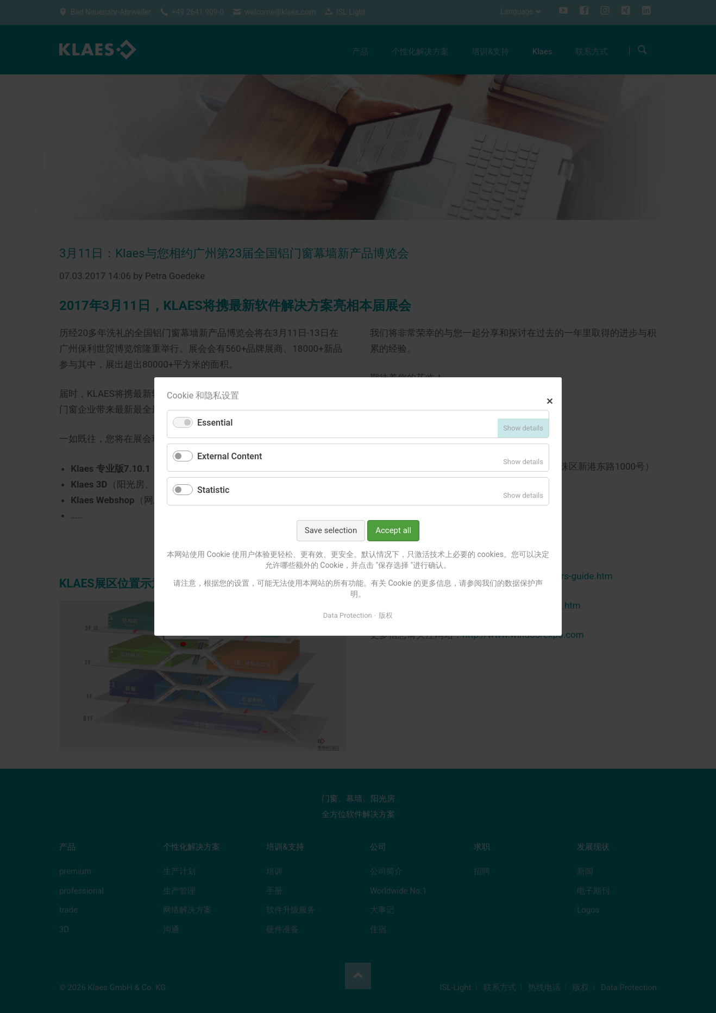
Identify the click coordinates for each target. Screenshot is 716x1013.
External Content (229, 456)
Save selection (331, 530)
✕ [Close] (549, 399)
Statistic (213, 490)
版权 (386, 615)
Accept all (393, 530)
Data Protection (347, 615)
